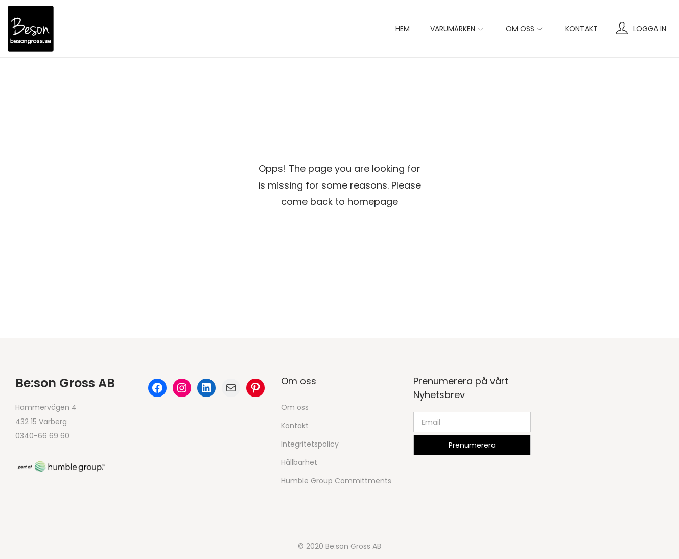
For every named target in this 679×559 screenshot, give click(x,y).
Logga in (649, 29)
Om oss (295, 407)
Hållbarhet (299, 462)
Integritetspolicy (310, 444)
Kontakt (295, 426)
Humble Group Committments (336, 481)
